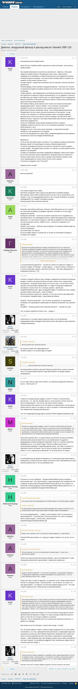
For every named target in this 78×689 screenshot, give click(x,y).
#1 (75, 58)
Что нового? (25, 7)
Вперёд (12, 54)
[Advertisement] (39, 24)
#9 (75, 357)
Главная (5, 7)
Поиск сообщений (19, 40)
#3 (75, 187)
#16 (75, 525)
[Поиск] (75, 7)
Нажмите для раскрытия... (48, 261)
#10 (75, 378)
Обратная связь (35, 683)
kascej (10, 326)
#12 (75, 418)
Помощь (64, 683)
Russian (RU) (17, 683)
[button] (31, 7)
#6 (75, 276)
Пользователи (38, 7)
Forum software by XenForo (39, 687)
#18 (75, 565)
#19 (75, 591)
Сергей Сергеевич (10, 347)
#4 (75, 206)
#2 (75, 170)
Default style (5, 683)
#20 (75, 647)
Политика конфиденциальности (51, 683)
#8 (75, 336)
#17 (75, 544)
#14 (75, 476)
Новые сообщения (6, 40)
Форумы (14, 7)
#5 (75, 239)
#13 (75, 455)
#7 (75, 315)
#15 (75, 493)
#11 (75, 395)
